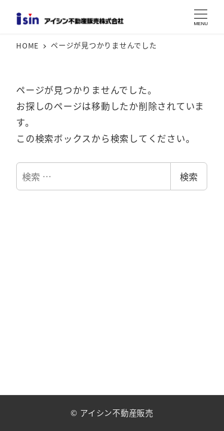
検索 (189, 176)
